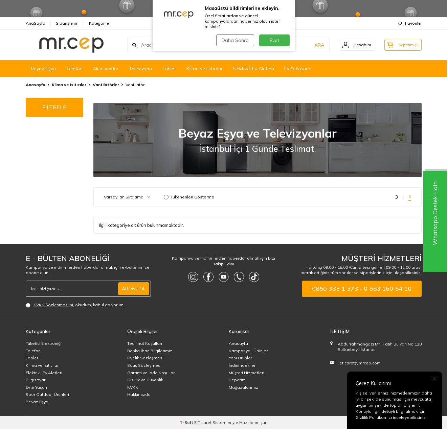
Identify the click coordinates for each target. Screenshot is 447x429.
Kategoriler (99, 23)
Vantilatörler (106, 84)
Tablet (169, 69)
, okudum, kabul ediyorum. (75, 305)
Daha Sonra (235, 40)
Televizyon (140, 69)
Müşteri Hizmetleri (246, 372)
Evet (274, 40)
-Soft (187, 422)
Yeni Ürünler (240, 357)
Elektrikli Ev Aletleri (253, 69)
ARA (316, 45)
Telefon (74, 69)
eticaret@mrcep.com (360, 362)
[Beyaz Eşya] (257, 140)
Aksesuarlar (105, 69)
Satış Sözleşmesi (144, 365)
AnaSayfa (35, 23)
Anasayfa (35, 84)
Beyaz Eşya (43, 69)
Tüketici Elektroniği (44, 343)
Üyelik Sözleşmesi (145, 357)
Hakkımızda (139, 394)
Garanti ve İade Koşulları (151, 372)
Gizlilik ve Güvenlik (145, 379)
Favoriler (410, 23)
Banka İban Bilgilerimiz (149, 350)
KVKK (132, 387)
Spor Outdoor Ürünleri (47, 394)
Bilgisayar (35, 379)
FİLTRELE (54, 107)
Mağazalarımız (243, 387)
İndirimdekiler (242, 365)
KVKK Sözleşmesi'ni (53, 304)
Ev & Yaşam (297, 69)
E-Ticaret (202, 422)
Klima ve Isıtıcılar (204, 69)
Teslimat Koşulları (144, 343)
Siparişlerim (67, 23)
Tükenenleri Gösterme (189, 196)
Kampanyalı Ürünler (248, 350)
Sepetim (237, 379)
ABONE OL (134, 289)
